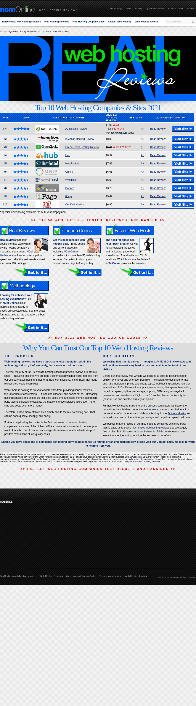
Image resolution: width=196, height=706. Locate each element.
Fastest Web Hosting (120, 21)
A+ (142, 128)
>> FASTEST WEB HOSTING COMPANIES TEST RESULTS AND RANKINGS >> (98, 469)
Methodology (116, 8)
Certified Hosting (75, 204)
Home (3, 31)
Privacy (138, 8)
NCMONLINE (119, 132)
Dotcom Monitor (177, 413)
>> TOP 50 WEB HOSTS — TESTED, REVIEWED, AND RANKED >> (98, 220)
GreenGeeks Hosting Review (82, 147)
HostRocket (72, 163)
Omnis (69, 171)
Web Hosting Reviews (56, 21)
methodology (151, 409)
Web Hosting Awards (147, 21)
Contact (172, 8)
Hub (67, 155)
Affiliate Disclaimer (155, 8)
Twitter (147, 461)
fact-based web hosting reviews (151, 427)
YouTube (155, 461)
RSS (181, 8)
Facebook (138, 461)
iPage (68, 196)
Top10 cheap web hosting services (21, 21)
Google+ (128, 461)
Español (190, 8)
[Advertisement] (29, 532)
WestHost (71, 179)
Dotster (69, 188)
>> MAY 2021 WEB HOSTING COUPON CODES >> (98, 337)
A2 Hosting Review (76, 128)
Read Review (157, 128)
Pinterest (118, 461)
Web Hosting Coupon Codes (88, 21)
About (129, 8)
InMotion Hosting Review (79, 138)
